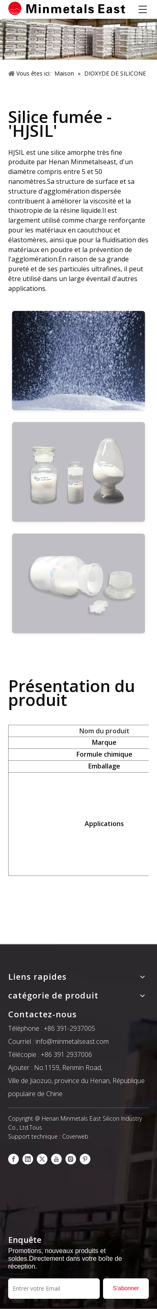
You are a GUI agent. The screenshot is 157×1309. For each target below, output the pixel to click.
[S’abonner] (126, 1288)
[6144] (78, 473)
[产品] (78, 39)
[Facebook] (13, 1159)
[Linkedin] (27, 1159)
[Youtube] (56, 1159)
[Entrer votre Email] (54, 1288)
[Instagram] (70, 1159)
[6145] (78, 361)
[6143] (78, 584)
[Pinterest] (85, 1159)
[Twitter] (42, 1159)
